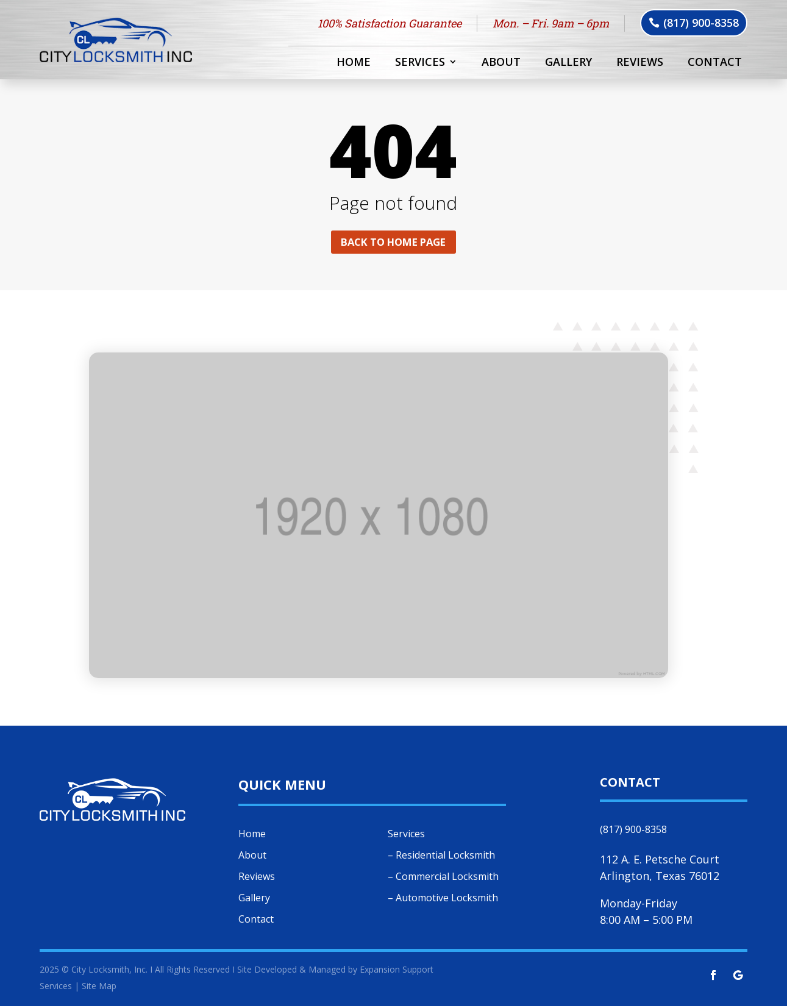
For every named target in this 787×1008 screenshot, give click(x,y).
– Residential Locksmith (441, 856)
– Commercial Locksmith (443, 878)
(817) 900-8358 (701, 22)
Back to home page (393, 242)
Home (354, 63)
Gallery (568, 63)
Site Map (99, 987)
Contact (715, 63)
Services (420, 63)
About (501, 63)
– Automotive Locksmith (443, 899)
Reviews (639, 63)
